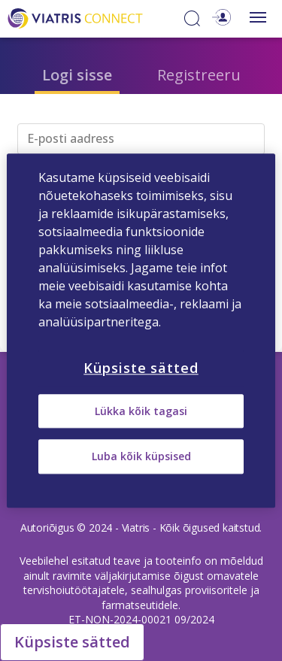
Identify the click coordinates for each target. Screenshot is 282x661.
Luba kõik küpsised (141, 457)
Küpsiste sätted (72, 642)
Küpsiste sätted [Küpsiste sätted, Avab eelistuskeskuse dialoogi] (141, 368)
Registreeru (199, 75)
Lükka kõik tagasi (141, 411)
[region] (140, 330)
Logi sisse (77, 75)
